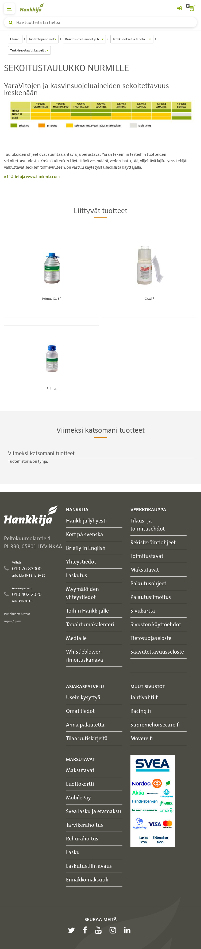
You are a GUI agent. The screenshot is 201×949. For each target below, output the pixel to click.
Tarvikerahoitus (84, 824)
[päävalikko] (9, 8)
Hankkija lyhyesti (86, 520)
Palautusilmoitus (150, 596)
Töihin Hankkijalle (87, 610)
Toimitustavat (146, 555)
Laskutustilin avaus (89, 865)
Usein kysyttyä (83, 697)
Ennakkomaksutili (87, 879)
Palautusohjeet (148, 583)
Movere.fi (141, 738)
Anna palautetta (85, 724)
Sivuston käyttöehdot (155, 624)
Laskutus (76, 575)
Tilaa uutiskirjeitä (87, 738)
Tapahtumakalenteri (90, 624)
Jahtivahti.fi (144, 697)
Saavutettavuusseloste (157, 651)
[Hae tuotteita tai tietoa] (100, 22)
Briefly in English (86, 547)
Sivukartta (142, 610)
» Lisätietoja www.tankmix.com (32, 176)
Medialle (76, 638)
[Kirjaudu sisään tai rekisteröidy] (179, 8)
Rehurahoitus (82, 838)
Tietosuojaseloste (150, 638)
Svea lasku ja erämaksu (93, 811)
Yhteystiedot (81, 561)
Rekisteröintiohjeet (153, 542)
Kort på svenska (84, 534)
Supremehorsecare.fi (155, 724)
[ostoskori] (191, 8)
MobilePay (78, 797)
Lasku (73, 852)
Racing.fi (140, 710)
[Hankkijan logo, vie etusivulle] (34, 8)
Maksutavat (144, 569)
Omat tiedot (80, 710)
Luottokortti (80, 783)
